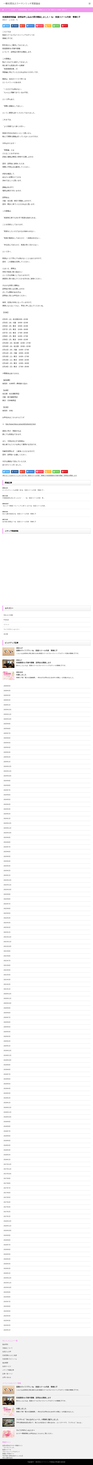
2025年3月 (7, 752)
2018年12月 (7, 1107)
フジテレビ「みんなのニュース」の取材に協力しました (37, 1419)
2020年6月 (7, 1022)
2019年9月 (7, 1065)
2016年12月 (7, 1221)
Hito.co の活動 (8, 615)
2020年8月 (7, 1013)
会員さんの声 (6, 1351)
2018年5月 (7, 1140)
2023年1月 (7, 875)
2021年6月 (7, 965)
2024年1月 (7, 818)
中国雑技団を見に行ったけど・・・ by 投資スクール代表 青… (23, 498)
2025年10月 (7, 719)
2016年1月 (7, 1273)
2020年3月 (7, 1036)
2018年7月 (7, 1131)
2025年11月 (7, 714)
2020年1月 (7, 1046)
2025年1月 (7, 762)
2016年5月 (7, 1254)
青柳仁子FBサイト (8, 1454)
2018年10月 (7, 1117)
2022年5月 (7, 913)
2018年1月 (7, 1159)
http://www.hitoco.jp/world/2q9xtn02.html (21, 424)
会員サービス (6, 1366)
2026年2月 (7, 700)
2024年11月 (7, 771)
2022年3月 (7, 923)
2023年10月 (7, 833)
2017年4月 (7, 1202)
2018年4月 (7, 1145)
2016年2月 (7, 1268)
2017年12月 (7, 1164)
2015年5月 (7, 1311)
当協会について (7, 1348)
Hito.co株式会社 (7, 1458)
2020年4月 (7, 1032)
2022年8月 (7, 899)
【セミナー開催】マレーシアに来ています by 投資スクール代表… (24, 506)
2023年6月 (7, 851)
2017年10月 (7, 1174)
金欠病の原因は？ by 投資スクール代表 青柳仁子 (19, 521)
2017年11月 (7, 1169)
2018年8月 (7, 1126)
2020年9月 (7, 1008)
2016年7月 (7, 1245)
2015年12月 (7, 1278)
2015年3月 (7, 1320)
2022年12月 (7, 880)
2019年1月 (7, 1102)
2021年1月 (7, 989)
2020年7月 (7, 1017)
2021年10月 (7, 946)
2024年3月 (7, 809)
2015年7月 (7, 1301)
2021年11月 (7, 942)
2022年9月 (7, 894)
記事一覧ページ (7, 1374)
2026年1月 (7, 705)
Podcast (6, 620)
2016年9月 (7, 1235)
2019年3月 (7, 1093)
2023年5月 (7, 856)
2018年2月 (7, 1155)
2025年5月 (7, 743)
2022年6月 (7, 908)
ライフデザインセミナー (12, 629)
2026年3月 (7, 695)
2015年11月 (7, 1283)
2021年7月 (7, 960)
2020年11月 (7, 998)
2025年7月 (7, 733)
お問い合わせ (6, 1377)
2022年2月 (7, 927)
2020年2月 (7, 1041)
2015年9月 (7, 1292)
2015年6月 (7, 1306)
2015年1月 (7, 1330)
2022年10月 (7, 889)
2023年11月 (7, 828)
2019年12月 (7, 1050)
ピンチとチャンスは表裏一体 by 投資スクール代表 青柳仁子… (23, 490)
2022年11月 (7, 885)
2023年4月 (7, 861)
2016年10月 (7, 1230)
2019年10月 (7, 1060)
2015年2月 (7, 1325)
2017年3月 (7, 1207)
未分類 (12, 20)
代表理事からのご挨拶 (9, 1355)
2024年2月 (7, 814)
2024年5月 (7, 799)
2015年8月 (7, 1297)
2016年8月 (7, 1240)
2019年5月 (7, 1084)
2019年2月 (7, 1098)
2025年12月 (7, 709)
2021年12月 (7, 937)
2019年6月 (7, 1079)
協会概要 (5, 1363)
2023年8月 (7, 842)
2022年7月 (7, 904)
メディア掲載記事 (8, 1370)
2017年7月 (7, 1188)
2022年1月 (7, 932)
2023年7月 (7, 847)
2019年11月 (7, 1055)
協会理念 (5, 1344)
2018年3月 (7, 1150)
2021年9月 (7, 951)
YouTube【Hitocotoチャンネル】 (12, 1456)
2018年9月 (7, 1121)
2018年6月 (7, 1136)
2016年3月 (7, 1264)
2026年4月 (7, 690)
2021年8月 (7, 956)
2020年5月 (7, 1027)
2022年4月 (7, 918)
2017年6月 (7, 1193)
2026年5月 (7, 686)
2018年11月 (7, 1112)
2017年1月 (7, 1216)
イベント (6, 624)
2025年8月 (7, 728)
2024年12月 (7, 766)
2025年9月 (7, 724)
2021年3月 (7, 979)
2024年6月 (7, 795)
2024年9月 (7, 781)
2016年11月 (7, 1226)
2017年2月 (7, 1212)
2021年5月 (7, 970)
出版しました (21, 675)
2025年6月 (7, 738)
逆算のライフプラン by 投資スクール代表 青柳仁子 (36, 650)
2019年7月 (7, 1074)
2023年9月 (7, 837)
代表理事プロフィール (9, 1359)
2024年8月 (7, 785)
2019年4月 (7, 1088)
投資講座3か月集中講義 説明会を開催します (62, 475)
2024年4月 (7, 804)
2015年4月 (7, 1316)
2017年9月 (7, 1178)
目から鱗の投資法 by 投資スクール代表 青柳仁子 (19, 514)
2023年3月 (7, 866)
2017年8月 (7, 1183)
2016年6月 (7, 1249)
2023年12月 (7, 823)
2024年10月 (7, 776)
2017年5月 (7, 1197)
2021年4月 (7, 975)
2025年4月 (7, 747)
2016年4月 (7, 1259)
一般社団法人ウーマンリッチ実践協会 (45, 1462)
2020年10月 (7, 1003)
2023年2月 (7, 870)
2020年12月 (7, 994)
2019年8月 (7, 1069)
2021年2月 (7, 984)
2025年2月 (7, 757)
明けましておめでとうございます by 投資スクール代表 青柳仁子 (25, 475)
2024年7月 (7, 790)
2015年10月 (7, 1287)
